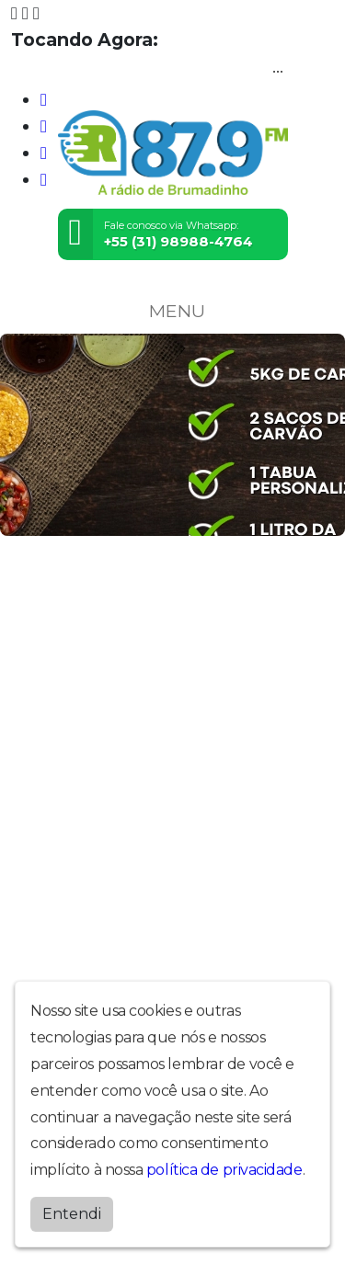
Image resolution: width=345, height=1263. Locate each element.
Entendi (71, 1210)
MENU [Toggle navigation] (173, 311)
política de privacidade (224, 1166)
